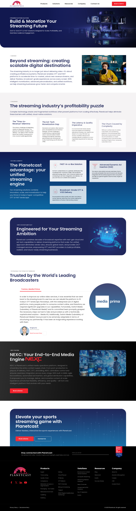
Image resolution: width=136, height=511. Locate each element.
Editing (60, 472)
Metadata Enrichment (47, 492)
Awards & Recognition (118, 475)
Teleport (60, 490)
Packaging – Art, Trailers (47, 489)
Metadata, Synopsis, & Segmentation (47, 485)
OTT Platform (61, 481)
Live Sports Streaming (84, 476)
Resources (69, 4)
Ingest (42, 472)
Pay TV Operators (82, 492)
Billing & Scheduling (64, 487)
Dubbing (43, 498)
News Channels (82, 484)
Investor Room (116, 484)
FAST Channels (62, 484)
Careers (114, 478)
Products (44, 4)
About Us (114, 472)
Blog (96, 472)
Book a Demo (119, 4)
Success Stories (99, 481)
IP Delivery (61, 478)
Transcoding (44, 475)
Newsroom (98, 475)
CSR (113, 481)
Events (79, 495)
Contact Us (95, 4)
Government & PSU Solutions (83, 488)
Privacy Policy (14, 507)
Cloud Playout (62, 475)
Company (82, 4)
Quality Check (45, 478)
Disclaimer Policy (24, 507)
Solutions (56, 4)
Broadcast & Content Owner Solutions (84, 472)
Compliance (44, 481)
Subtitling (43, 495)
